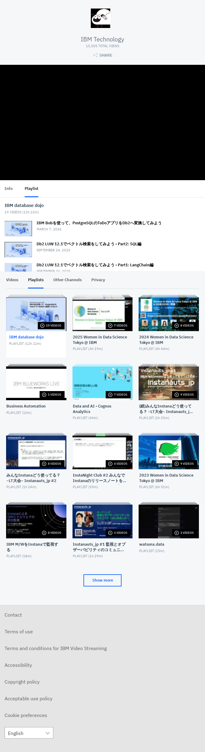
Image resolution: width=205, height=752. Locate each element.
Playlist (31, 188)
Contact (13, 615)
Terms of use (19, 631)
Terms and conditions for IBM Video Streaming (56, 648)
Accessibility (18, 665)
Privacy (98, 279)
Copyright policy (22, 682)
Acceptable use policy (28, 698)
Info (8, 188)
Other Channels (67, 279)
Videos (12, 279)
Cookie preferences (26, 715)
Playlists (36, 279)
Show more (102, 580)
